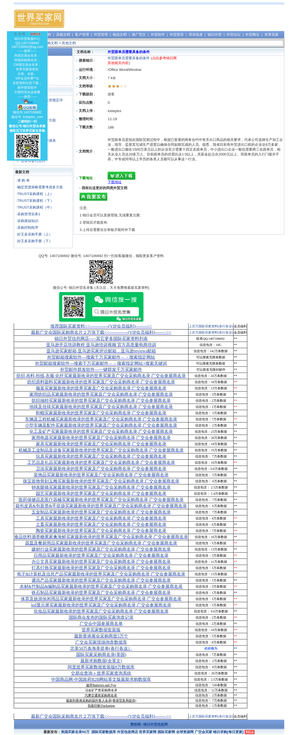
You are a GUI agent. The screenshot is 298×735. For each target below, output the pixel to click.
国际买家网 (166, 732)
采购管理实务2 (28, 214)
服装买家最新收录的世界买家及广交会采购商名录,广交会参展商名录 (101, 388)
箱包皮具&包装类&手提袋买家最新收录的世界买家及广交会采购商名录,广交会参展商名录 (101, 506)
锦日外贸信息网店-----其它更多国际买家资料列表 (101, 338)
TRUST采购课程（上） (35, 194)
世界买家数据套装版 (101, 629)
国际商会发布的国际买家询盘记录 (101, 617)
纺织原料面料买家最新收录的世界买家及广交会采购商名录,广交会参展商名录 (101, 382)
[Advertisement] (186, 19)
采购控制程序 (27, 228)
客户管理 (82, 35)
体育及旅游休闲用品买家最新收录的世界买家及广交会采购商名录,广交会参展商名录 (101, 599)
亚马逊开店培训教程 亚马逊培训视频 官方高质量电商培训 (101, 344)
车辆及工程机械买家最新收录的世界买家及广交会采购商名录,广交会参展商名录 (101, 419)
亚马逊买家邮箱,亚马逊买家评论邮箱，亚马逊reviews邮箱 (101, 351)
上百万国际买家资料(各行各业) (211, 326)
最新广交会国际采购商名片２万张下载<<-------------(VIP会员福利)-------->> (101, 332)
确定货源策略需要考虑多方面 (40, 187)
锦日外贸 (215, 35)
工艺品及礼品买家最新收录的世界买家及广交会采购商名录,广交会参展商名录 (101, 462)
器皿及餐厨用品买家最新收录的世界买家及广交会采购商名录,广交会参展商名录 (101, 543)
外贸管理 (101, 35)
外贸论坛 (234, 35)
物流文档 (120, 35)
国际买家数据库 (103, 732)
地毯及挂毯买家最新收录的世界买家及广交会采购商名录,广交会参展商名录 (101, 406)
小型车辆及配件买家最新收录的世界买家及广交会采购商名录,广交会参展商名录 (101, 425)
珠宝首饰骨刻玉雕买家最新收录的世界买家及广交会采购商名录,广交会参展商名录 (101, 481)
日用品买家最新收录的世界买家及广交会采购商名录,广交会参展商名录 (101, 555)
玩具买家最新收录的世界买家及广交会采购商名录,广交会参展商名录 (101, 456)
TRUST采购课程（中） (35, 207)
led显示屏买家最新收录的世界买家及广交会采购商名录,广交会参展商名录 (101, 605)
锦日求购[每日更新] (228, 732)
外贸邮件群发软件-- (101, 369)
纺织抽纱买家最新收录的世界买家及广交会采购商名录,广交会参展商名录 (101, 400)
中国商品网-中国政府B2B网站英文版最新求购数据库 (101, 679)
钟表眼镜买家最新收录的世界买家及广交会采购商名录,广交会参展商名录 (101, 487)
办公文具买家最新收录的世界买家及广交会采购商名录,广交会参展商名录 (101, 561)
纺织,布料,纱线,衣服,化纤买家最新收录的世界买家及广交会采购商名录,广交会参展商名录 (101, 375)
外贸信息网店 (127, 732)
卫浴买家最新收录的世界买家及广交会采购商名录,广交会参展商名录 (101, 468)
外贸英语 (177, 35)
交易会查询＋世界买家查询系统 (101, 673)
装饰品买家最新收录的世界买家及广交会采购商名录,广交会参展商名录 (101, 475)
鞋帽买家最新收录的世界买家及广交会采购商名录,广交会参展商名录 (101, 413)
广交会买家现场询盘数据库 (101, 642)
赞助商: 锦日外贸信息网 (148, 724)
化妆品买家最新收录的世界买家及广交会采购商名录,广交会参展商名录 (101, 611)
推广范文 (139, 35)
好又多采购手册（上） (34, 234)
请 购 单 (23, 180)
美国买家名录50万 (75, 732)
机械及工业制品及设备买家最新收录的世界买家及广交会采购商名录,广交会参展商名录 (101, 450)
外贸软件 (158, 35)
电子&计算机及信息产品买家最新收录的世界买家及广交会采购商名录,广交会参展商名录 (101, 574)
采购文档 (63, 35)
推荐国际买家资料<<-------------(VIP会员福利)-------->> (101, 326)
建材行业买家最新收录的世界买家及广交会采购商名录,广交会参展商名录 (101, 549)
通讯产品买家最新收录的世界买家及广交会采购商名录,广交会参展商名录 (101, 580)
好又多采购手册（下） (34, 241)
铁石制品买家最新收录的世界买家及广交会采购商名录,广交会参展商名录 (101, 592)
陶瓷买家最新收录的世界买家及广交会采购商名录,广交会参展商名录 (101, 530)
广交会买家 (203, 732)
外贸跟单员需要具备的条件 (129, 58)
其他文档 (69, 43)
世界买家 (272, 35)
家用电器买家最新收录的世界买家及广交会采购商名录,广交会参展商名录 (101, 437)
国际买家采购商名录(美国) (101, 654)
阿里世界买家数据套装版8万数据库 (101, 667)
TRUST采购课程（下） (35, 201)
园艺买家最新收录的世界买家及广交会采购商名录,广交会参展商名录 (101, 493)
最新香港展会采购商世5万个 (101, 636)
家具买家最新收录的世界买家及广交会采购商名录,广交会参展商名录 (101, 444)
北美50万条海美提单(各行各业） (101, 648)
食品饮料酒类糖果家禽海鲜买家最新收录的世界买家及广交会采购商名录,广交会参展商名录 (101, 537)
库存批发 (196, 35)
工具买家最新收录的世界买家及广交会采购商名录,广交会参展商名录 (101, 518)
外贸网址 (252, 35)
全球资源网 (185, 732)
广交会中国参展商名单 (101, 623)
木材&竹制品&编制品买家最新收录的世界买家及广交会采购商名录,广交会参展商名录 (101, 586)
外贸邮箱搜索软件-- (101, 357)
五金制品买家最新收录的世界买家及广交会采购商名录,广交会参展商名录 (101, 512)
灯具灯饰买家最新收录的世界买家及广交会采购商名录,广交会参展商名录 (101, 568)
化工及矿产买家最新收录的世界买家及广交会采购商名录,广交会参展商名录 (101, 431)
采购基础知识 (27, 221)
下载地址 (115, 182)
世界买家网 (147, 732)
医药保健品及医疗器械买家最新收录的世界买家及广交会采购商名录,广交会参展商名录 (101, 499)
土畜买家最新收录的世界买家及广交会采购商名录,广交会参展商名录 (101, 524)
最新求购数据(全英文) (101, 660)
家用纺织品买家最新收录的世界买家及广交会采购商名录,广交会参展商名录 (101, 394)
